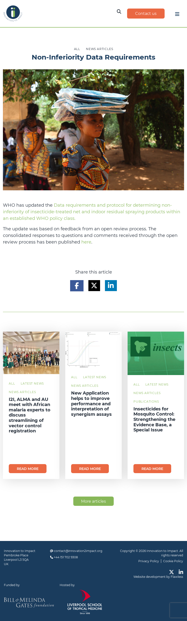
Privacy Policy (148, 561)
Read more (27, 469)
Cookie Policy (173, 561)
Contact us (146, 13)
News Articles (22, 392)
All (12, 383)
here (86, 242)
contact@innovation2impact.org (78, 551)
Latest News (32, 383)
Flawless (177, 577)
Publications (146, 401)
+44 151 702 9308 (66, 557)
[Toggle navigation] (177, 15)
